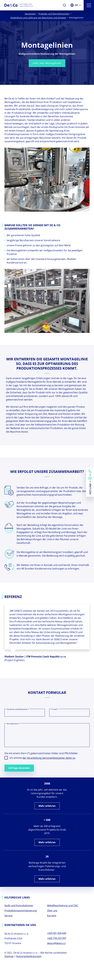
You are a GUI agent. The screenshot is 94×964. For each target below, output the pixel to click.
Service (8, 915)
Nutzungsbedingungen (29, 956)
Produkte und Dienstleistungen (53, 13)
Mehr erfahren (47, 806)
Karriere (51, 915)
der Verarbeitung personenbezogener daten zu (49, 758)
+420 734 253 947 (56, 938)
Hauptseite (30, 13)
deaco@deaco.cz (56, 943)
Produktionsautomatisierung (20, 910)
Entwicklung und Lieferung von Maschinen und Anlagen (38, 17)
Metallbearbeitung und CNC (62, 905)
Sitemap (9, 956)
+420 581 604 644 (56, 933)
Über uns (52, 910)
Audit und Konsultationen (18, 905)
